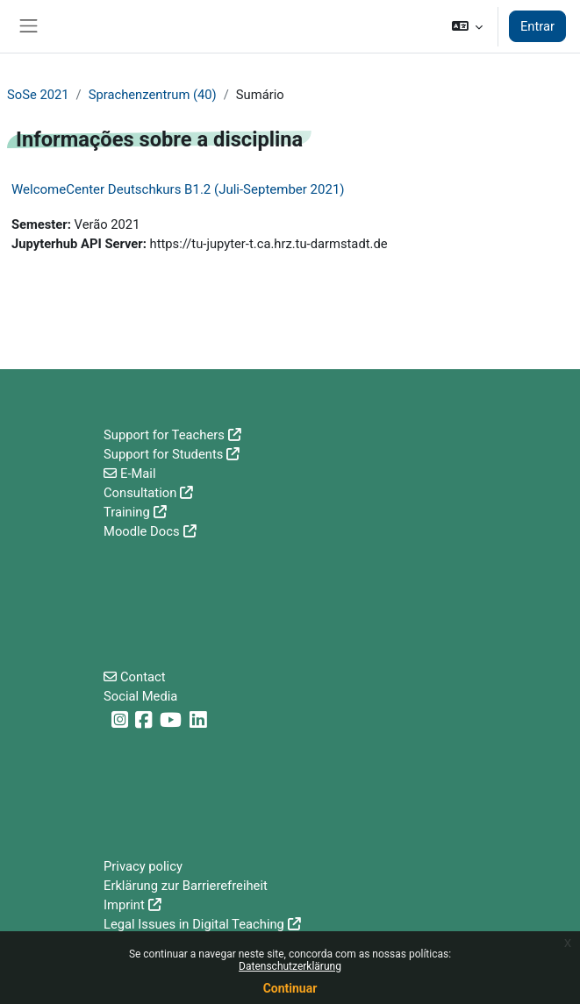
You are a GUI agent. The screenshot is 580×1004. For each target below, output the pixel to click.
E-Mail (138, 473)
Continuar (290, 988)
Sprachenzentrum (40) (153, 95)
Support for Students (163, 454)
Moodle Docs (142, 531)
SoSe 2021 (38, 95)
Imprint (124, 905)
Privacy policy (143, 866)
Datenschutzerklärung (290, 966)
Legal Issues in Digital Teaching (194, 924)
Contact (143, 677)
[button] (466, 26)
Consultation (140, 493)
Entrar (537, 26)
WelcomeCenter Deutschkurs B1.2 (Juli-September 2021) (178, 189)
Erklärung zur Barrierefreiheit (186, 886)
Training (127, 512)
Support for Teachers (164, 435)
